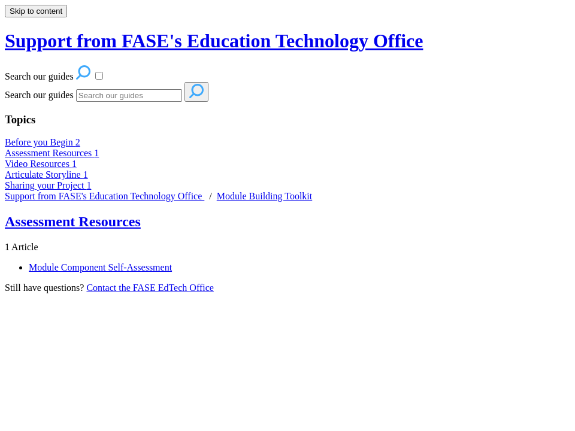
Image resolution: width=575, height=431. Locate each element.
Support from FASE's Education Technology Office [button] (214, 40)
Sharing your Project (48, 185)
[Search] (129, 95)
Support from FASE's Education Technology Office (104, 196)
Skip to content (36, 11)
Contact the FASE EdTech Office (149, 288)
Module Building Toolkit (264, 196)
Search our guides (39, 95)
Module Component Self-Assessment (100, 267)
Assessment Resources (52, 153)
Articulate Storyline (46, 174)
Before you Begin (42, 142)
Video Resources (41, 164)
